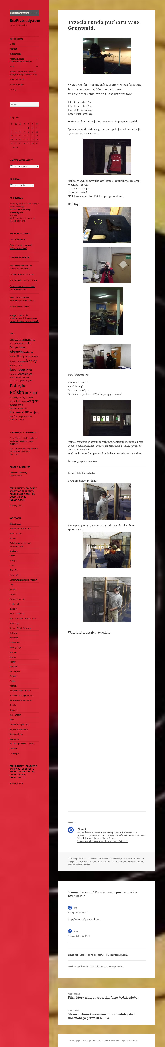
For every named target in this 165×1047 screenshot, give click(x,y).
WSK (12, 66)
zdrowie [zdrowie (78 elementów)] (14, 419)
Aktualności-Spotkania (20, 528)
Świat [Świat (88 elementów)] (21, 419)
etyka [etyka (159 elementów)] (27, 343)
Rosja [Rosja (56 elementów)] (26, 401)
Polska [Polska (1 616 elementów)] (17, 392)
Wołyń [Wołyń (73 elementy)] (20, 416)
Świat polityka (16, 734)
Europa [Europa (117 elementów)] (14, 347)
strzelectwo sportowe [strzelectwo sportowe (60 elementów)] (18, 408)
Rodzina (13, 710)
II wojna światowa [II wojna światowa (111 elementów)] (27, 356)
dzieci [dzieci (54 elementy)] (12, 344)
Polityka (13, 676)
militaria (14, 637)
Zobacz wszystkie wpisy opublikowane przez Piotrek (101, 841)
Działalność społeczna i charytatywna (20, 544)
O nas (12, 43)
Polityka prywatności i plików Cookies (85, 1040)
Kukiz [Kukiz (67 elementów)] (12, 365)
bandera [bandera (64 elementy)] (19, 340)
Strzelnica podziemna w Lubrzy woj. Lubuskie (21, 267)
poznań (78, 861)
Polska (13, 681)
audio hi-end (15, 533)
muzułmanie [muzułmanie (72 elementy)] (15, 377)
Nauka (13, 657)
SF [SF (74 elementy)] (30, 401)
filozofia (13, 570)
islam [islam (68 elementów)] (20, 361)
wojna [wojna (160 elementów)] (34, 412)
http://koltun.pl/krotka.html (84, 919)
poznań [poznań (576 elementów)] (31, 392)
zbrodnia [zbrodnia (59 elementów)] (28, 416)
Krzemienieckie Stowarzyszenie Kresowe (21, 60)
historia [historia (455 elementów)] (16, 351)
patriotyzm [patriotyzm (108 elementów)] (26, 380)
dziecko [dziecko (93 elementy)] (19, 343)
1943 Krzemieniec (18, 239)
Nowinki (14, 666)
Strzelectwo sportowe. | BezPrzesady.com (104, 954)
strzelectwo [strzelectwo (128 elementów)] (16, 404)
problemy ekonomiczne (20, 690)
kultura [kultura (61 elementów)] (18, 365)
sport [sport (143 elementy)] (35, 401)
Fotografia (14, 575)
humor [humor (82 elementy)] (13, 356)
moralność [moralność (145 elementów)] (25, 374)
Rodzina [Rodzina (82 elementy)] (20, 401)
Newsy (13, 662)
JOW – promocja (17, 613)
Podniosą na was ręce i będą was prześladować (22, 287)
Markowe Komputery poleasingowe (20, 211)
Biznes (13, 538)
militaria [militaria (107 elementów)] (14, 374)
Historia (13, 589)
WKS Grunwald (17, 79)
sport (12, 719)
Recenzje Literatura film (21, 700)
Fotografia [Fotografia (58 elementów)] (23, 347)
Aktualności (15, 53)
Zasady (13, 89)
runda (85, 861)
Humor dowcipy (17, 599)
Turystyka (14, 739)
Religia (13, 705)
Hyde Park (14, 604)
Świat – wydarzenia (19, 729)
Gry (11, 584)
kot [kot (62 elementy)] (24, 361)
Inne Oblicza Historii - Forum (23, 280)
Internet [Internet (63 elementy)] (13, 361)
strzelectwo (118, 861)
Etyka (12, 555)
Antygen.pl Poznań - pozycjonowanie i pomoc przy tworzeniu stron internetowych (24, 318)
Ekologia (14, 551)
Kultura (13, 633)
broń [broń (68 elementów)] (32, 340)
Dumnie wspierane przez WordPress (121, 1040)
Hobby (13, 594)
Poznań (13, 685)
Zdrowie (13, 748)
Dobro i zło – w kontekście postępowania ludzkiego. (23, 441)
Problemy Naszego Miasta (21, 695)
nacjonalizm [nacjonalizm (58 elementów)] (15, 381)
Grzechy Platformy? (19, 472)
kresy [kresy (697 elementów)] (31, 360)
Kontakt (13, 48)
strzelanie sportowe (103, 861)
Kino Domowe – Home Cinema (23, 618)
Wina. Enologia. (17, 84)
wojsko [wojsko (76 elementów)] (13, 416)
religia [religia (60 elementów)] (12, 401)
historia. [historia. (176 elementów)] (28, 352)
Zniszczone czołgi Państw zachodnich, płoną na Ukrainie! (24, 451)
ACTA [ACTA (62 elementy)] (12, 340)
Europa (13, 560)
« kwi (15, 147)
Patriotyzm (15, 671)
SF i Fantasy (15, 714)
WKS (70, 864)
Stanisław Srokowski (19, 306)
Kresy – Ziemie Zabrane (20, 628)
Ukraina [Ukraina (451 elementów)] (16, 412)
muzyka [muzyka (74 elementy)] (25, 377)
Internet (13, 608)
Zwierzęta (14, 753)
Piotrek (94, 858)
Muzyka (13, 652)
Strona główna (16, 38)
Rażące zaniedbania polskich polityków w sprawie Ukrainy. (23, 73)
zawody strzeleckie (81, 864)
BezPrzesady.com (25, 20)
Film (12, 565)
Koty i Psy (14, 623)
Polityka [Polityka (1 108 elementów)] (18, 386)
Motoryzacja (15, 647)
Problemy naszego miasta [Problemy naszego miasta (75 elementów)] (21, 397)
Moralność (14, 642)
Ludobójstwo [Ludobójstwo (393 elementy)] (21, 369)
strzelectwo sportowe (19, 724)
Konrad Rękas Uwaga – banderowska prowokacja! (22, 299)
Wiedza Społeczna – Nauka (22, 743)
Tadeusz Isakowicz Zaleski (22, 274)
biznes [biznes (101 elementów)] (26, 339)
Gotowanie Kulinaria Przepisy (23, 580)
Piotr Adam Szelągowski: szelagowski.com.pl (21, 246)
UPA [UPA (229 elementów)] (27, 412)
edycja (71, 861)
